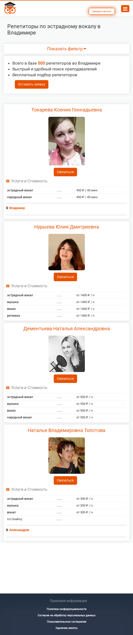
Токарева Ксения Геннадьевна (66, 110)
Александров (19, 530)
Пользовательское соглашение (66, 621)
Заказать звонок (101, 11)
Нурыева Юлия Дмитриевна (66, 227)
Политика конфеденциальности (66, 609)
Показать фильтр (66, 48)
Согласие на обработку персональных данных (66, 615)
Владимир (17, 208)
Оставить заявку (31, 84)
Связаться (65, 172)
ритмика (13, 315)
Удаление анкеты (66, 628)
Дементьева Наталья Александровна (66, 328)
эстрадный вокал (20, 190)
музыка (12, 302)
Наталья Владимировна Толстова (66, 430)
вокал (11, 309)
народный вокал (19, 197)
